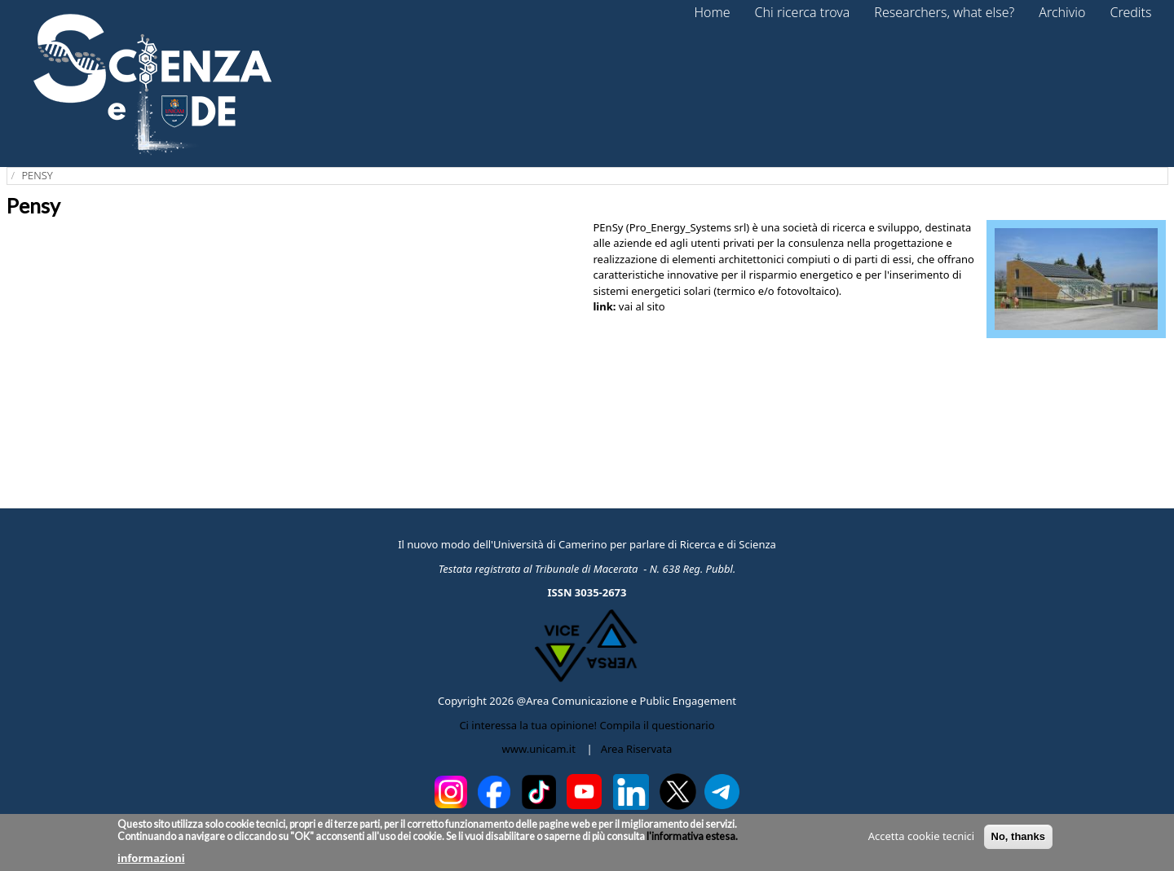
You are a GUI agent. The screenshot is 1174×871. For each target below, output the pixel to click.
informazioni (151, 858)
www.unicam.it (539, 748)
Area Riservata (637, 748)
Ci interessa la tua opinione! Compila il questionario (586, 725)
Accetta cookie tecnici (921, 836)
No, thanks (1018, 836)
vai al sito (642, 306)
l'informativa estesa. (691, 836)
